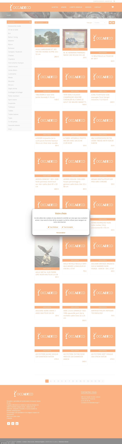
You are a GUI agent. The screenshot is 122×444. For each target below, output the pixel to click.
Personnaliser (60, 233)
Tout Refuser (53, 227)
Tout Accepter (67, 227)
